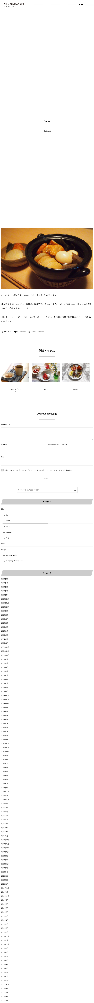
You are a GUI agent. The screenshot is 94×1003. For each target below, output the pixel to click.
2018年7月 (4, 952)
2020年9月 (5, 852)
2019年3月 (4, 924)
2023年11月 (5, 699)
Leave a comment (37, 332)
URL (2, 457)
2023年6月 (5, 719)
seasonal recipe (11, 555)
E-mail (50, 444)
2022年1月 (4, 788)
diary (76, 385)
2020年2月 (5, 880)
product (15, 385)
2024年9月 (4, 659)
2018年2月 (4, 972)
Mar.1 (45, 389)
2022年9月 (5, 756)
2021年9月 (4, 804)
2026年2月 (5, 591)
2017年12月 (5, 980)
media (8, 526)
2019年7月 (4, 908)
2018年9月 (4, 948)
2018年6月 (4, 956)
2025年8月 (5, 615)
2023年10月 (5, 703)
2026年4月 (5, 583)
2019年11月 (5, 892)
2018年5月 (4, 960)
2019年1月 (4, 932)
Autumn (76, 389)
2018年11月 (5, 940)
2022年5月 (4, 772)
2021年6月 (4, 816)
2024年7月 (4, 667)
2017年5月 (4, 1000)
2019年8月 (4, 904)
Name (3, 444)
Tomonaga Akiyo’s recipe (15, 561)
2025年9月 (5, 611)
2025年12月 (5, 599)
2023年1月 (4, 739)
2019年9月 (4, 900)
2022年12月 (5, 744)
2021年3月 (4, 828)
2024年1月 (4, 691)
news (3, 544)
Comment (5, 425)
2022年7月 (4, 764)
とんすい (48, 317)
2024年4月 (4, 679)
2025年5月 (4, 627)
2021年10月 (5, 800)
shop (7, 538)
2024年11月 (5, 651)
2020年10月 (5, 848)
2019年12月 (5, 888)
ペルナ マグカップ (15, 390)
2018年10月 (5, 944)
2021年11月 (4, 796)
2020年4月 (5, 872)
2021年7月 (4, 812)
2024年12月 (5, 647)
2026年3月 (5, 587)
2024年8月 (4, 663)
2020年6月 (5, 864)
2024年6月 (4, 671)
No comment (21, 332)
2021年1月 (4, 836)
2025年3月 (4, 635)
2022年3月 (4, 780)
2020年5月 (5, 868)
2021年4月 (4, 824)
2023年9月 (5, 707)
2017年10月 (5, 984)
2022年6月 (5, 768)
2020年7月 (4, 860)
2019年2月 (4, 928)
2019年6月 (4, 912)
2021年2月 (4, 832)
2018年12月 (5, 936)
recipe (3, 549)
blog (45, 385)
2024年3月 (4, 683)
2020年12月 (5, 840)
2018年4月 (4, 964)
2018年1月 (4, 976)
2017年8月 (4, 992)
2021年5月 (4, 820)
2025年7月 (4, 619)
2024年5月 (4, 675)
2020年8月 (5, 856)
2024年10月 (5, 655)
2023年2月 (4, 736)
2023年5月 (4, 723)
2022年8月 (4, 760)
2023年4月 (4, 728)
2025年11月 (5, 603)
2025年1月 (4, 643)
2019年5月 (4, 916)
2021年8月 (4, 808)
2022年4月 (4, 776)
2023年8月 (5, 711)
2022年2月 (4, 784)
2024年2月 (4, 687)
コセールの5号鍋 (31, 317)
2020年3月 (5, 876)
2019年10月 (5, 896)
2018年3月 (4, 968)
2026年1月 (4, 595)
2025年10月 (5, 607)
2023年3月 (4, 731)
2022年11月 (5, 748)
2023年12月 (5, 695)
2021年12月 (5, 792)
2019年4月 (4, 920)
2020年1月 (4, 884)
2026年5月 (5, 579)
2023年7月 (4, 715)
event (8, 521)
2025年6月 (5, 623)
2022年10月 (5, 752)
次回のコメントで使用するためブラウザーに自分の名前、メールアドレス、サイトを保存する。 (39, 470)
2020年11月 (5, 844)
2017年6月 (4, 996)
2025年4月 (4, 631)
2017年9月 (4, 988)
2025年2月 (4, 639)
